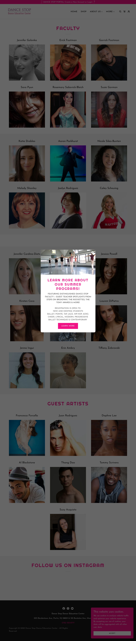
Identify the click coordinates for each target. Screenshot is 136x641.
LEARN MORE (67, 326)
